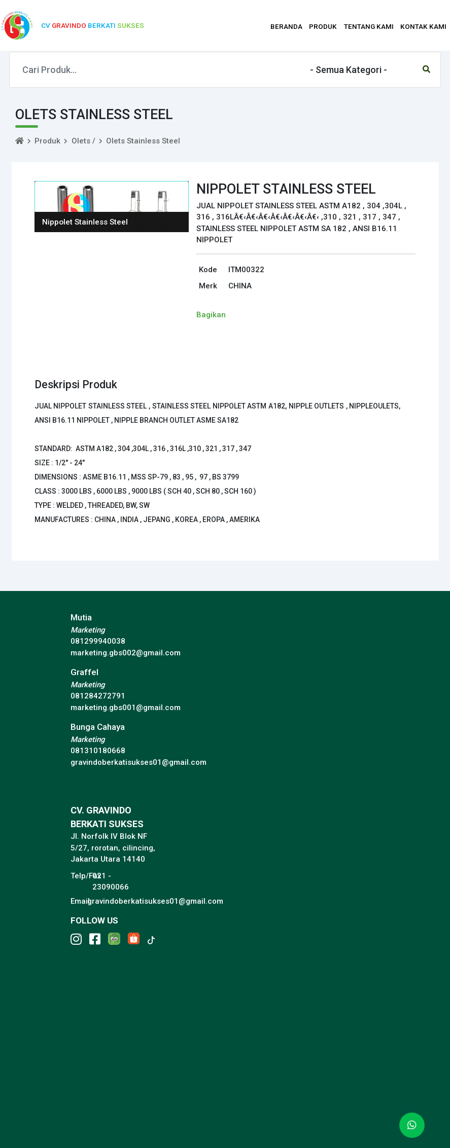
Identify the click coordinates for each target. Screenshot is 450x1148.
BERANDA (286, 26)
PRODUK (323, 26)
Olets (81, 140)
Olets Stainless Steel (143, 140)
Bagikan (211, 314)
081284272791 (98, 695)
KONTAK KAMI (423, 26)
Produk (47, 140)
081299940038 (98, 641)
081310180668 (98, 750)
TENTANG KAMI (369, 26)
